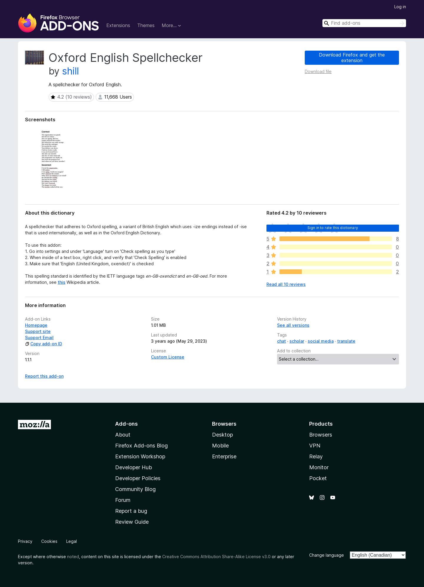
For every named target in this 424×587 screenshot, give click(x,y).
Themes (146, 25)
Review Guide (132, 522)
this (61, 282)
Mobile (220, 445)
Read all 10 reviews (286, 284)
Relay (316, 456)
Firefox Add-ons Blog (141, 445)
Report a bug (131, 511)
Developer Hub (133, 467)
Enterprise (224, 456)
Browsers (320, 435)
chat (281, 341)
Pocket (318, 478)
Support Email (39, 337)
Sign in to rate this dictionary (332, 227)
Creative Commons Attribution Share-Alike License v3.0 (216, 556)
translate (346, 341)
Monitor (319, 467)
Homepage (36, 325)
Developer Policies (137, 478)
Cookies (49, 541)
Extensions (118, 25)
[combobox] (364, 23)
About (122, 435)
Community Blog (135, 489)
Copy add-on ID (43, 343)
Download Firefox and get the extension (352, 57)
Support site (38, 331)
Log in (400, 6)
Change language (326, 555)
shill (70, 71)
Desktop (222, 435)
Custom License (167, 356)
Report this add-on (44, 376)
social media (321, 341)
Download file (318, 71)
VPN (314, 445)
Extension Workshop (140, 456)
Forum (122, 500)
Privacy (25, 541)
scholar (296, 341)
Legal (71, 541)
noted (73, 556)
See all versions (293, 325)
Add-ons (126, 424)
